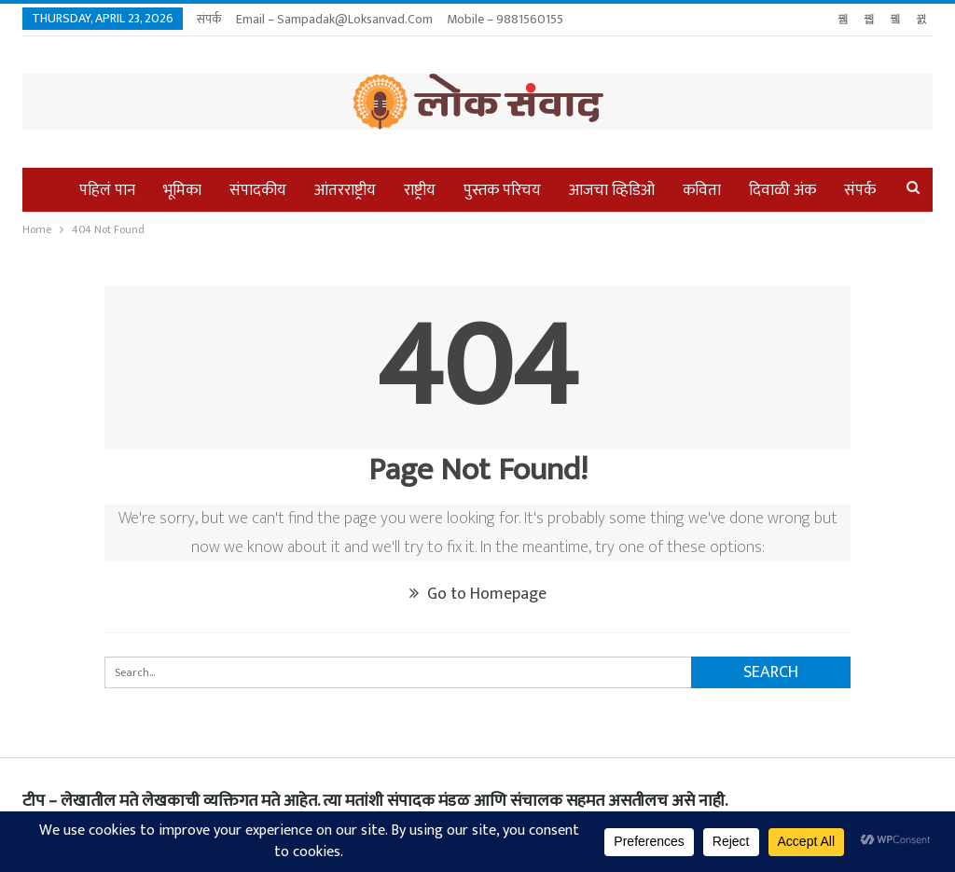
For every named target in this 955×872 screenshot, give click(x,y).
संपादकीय (257, 190)
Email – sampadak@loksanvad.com (334, 19)
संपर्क (209, 19)
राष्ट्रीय (420, 190)
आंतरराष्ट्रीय (345, 190)
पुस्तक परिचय (502, 190)
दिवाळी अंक (782, 190)
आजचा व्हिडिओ (612, 190)
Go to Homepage (478, 594)
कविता (702, 190)
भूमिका (182, 190)
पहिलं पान (107, 190)
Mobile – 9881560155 (505, 19)
